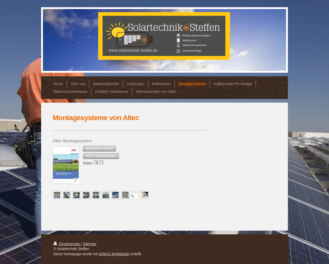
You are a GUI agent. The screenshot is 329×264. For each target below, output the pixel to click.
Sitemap (89, 244)
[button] (99, 148)
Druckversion (67, 244)
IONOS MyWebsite (114, 254)
